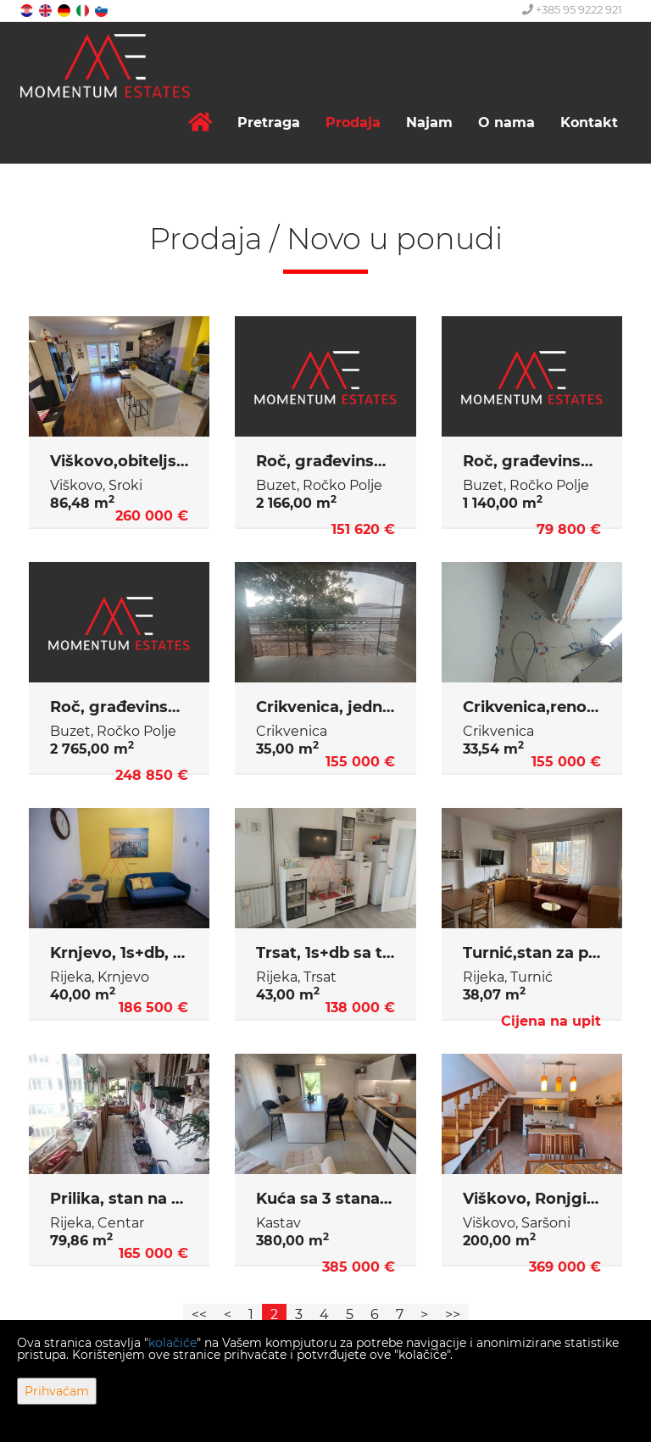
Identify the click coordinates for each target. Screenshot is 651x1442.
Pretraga (268, 122)
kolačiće (172, 1342)
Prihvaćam (57, 1391)
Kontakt (589, 122)
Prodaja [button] (353, 122)
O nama (506, 122)
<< (199, 1314)
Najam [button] (429, 122)
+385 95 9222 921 (572, 9)
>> (452, 1314)
